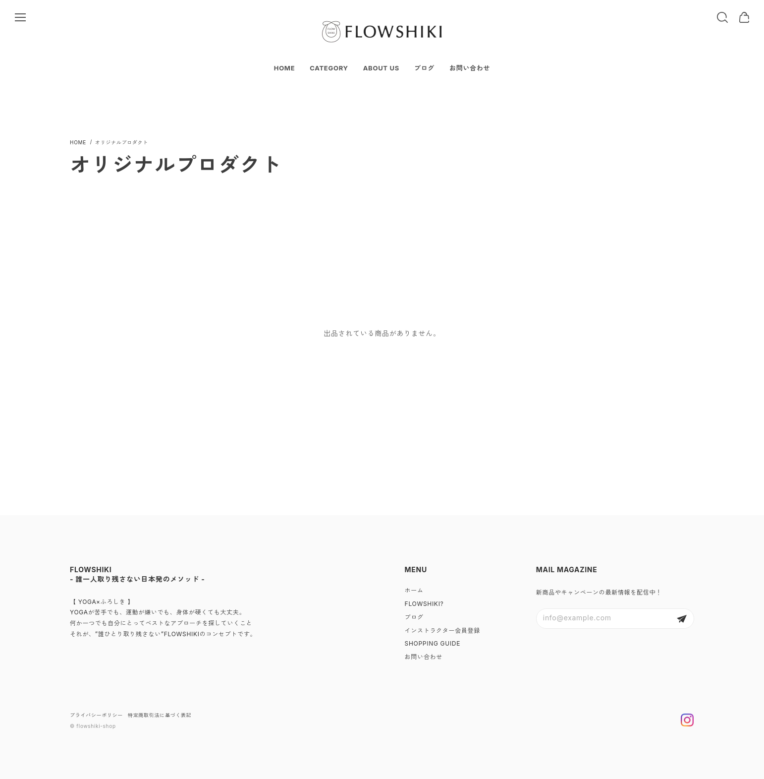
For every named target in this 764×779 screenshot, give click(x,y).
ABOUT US (381, 68)
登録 (681, 618)
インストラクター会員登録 (442, 630)
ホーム (414, 590)
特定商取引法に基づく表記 (159, 715)
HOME (284, 68)
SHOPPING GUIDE (433, 643)
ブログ (424, 68)
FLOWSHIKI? (424, 603)
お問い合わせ (469, 68)
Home (78, 142)
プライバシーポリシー (96, 715)
